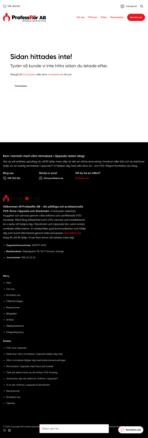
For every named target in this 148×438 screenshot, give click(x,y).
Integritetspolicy (15, 332)
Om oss (80, 17)
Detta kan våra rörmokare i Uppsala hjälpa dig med (34, 354)
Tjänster (10, 403)
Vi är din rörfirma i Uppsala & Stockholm (28, 384)
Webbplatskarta (15, 325)
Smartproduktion (116, 426)
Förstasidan (21, 86)
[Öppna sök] (141, 6)
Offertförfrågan (14, 301)
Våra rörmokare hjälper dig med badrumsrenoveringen (36, 360)
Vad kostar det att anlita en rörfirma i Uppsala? (32, 378)
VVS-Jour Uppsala (16, 347)
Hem (8, 282)
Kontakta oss (136, 17)
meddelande (55, 74)
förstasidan (29, 74)
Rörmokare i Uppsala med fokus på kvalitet (29, 366)
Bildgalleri (11, 313)
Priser (104, 17)
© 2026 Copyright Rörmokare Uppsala (21, 426)
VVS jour (92, 17)
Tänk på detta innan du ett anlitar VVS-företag (31, 372)
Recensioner (117, 17)
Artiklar (10, 319)
